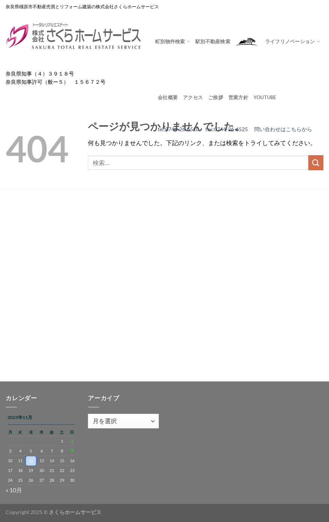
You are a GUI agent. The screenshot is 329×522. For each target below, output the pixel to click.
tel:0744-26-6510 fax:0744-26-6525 (206, 129)
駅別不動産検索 (212, 41)
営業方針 (238, 97)
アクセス (193, 97)
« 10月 (14, 489)
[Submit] (315, 162)
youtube (265, 97)
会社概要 (168, 97)
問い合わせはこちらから (283, 129)
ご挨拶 (215, 97)
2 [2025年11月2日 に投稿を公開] (72, 441)
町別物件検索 (172, 41)
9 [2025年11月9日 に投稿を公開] (72, 450)
